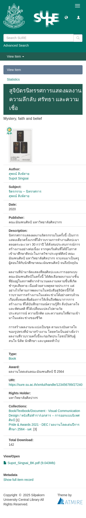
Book (12, 358)
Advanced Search (16, 45)
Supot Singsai (18, 178)
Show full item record (18, 480)
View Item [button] (15, 56)
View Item (14, 70)
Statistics (13, 79)
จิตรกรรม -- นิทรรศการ (25, 191)
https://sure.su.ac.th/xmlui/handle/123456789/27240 (45, 384)
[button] (66, 17)
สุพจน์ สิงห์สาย (19, 174)
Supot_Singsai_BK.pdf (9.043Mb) (29, 463)
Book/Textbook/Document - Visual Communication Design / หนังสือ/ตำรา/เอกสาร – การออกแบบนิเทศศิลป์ (44, 415)
